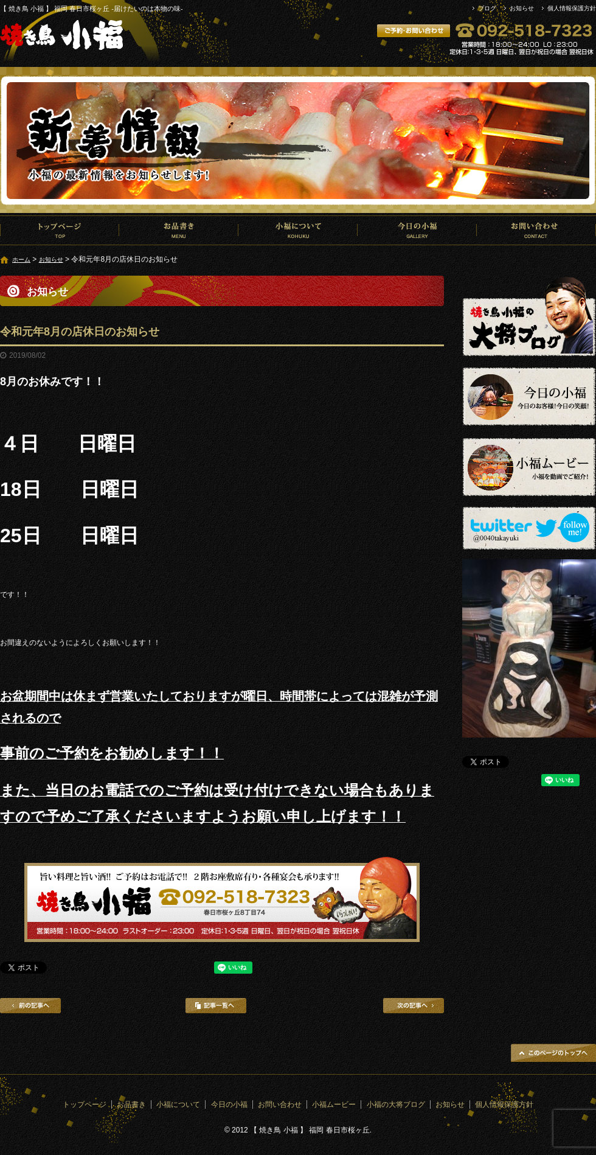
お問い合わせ (536, 230)
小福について (298, 230)
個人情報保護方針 (571, 8)
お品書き (178, 230)
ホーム (21, 259)
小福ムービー (334, 1104)
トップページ (59, 230)
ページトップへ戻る (553, 1053)
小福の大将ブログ (396, 1104)
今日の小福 (417, 230)
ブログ (487, 8)
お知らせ (522, 8)
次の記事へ (413, 1005)
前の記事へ (30, 1005)
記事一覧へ (215, 1005)
